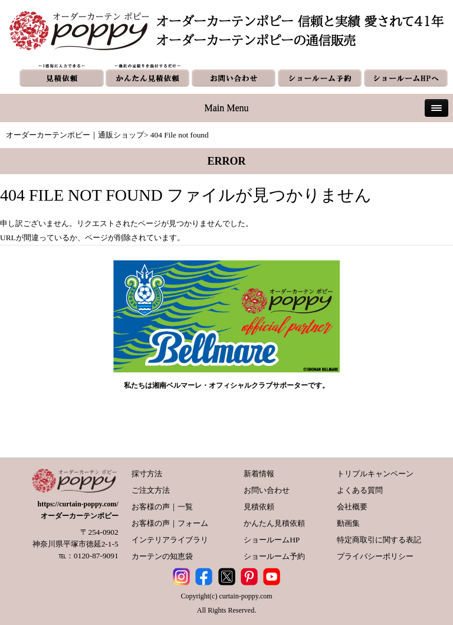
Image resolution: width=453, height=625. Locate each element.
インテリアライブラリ (170, 539)
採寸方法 (147, 473)
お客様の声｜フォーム (170, 523)
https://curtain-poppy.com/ (78, 504)
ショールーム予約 (274, 556)
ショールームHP (272, 539)
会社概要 (352, 506)
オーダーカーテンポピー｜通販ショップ (75, 134)
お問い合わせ (267, 490)
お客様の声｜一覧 (162, 506)
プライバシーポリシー (375, 556)
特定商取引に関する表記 (379, 539)
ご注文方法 (151, 490)
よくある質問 (360, 490)
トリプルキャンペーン (375, 473)
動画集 (348, 523)
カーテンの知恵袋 (162, 556)
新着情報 (259, 473)
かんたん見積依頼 (274, 523)
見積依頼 (259, 506)
